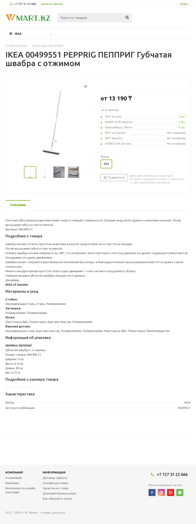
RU (186, 4)
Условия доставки (55, 483)
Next (84, 172)
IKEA (18, 33)
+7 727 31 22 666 (25, 3)
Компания (14, 472)
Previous (18, 172)
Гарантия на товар (55, 488)
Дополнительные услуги (59, 493)
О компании (13, 477)
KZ (182, 4)
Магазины (12, 483)
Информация (54, 472)
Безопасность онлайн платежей (20, 490)
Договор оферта (55, 477)
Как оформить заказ (57, 498)
